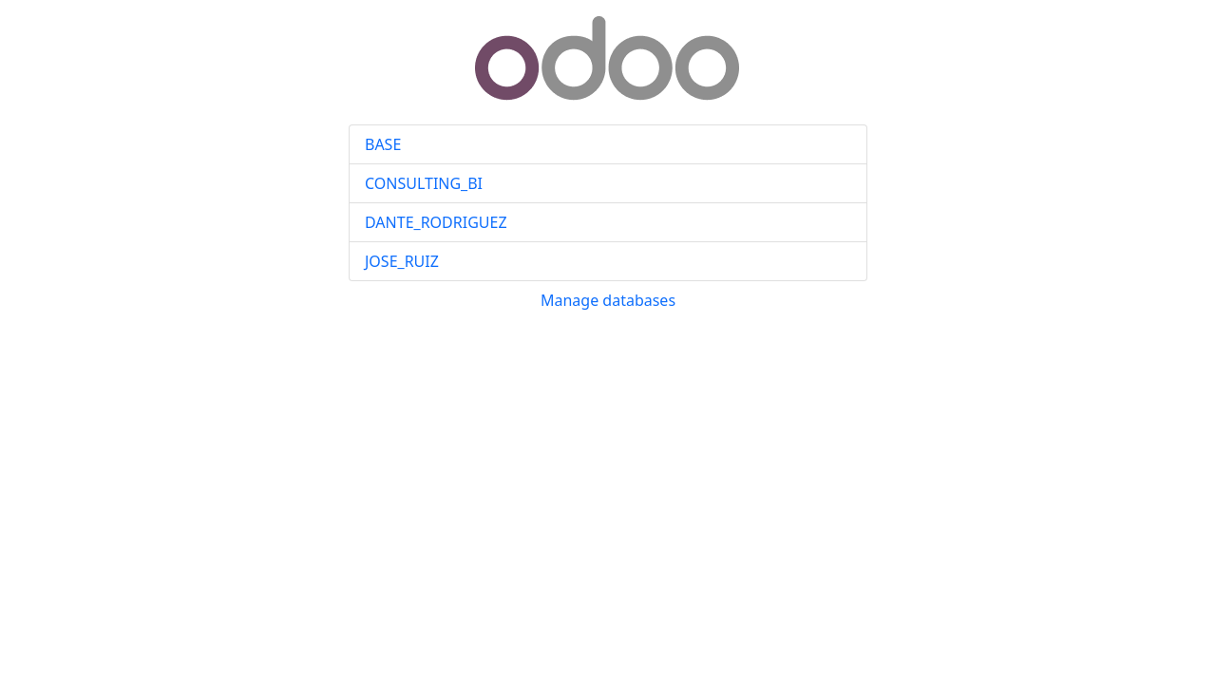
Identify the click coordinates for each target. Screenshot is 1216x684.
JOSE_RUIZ (402, 261)
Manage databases (608, 300)
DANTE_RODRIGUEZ (436, 222)
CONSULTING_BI (424, 183)
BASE (383, 144)
